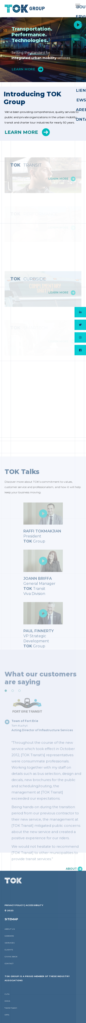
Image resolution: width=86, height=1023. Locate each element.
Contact (9, 963)
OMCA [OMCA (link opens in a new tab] (7, 1001)
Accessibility (34, 905)
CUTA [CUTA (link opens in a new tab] (7, 994)
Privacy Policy (14, 905)
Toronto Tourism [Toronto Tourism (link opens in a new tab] (11, 1008)
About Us (10, 929)
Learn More (23, 69)
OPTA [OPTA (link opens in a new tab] (7, 1015)
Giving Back (11, 956)
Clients (9, 949)
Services (10, 943)
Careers (9, 936)
